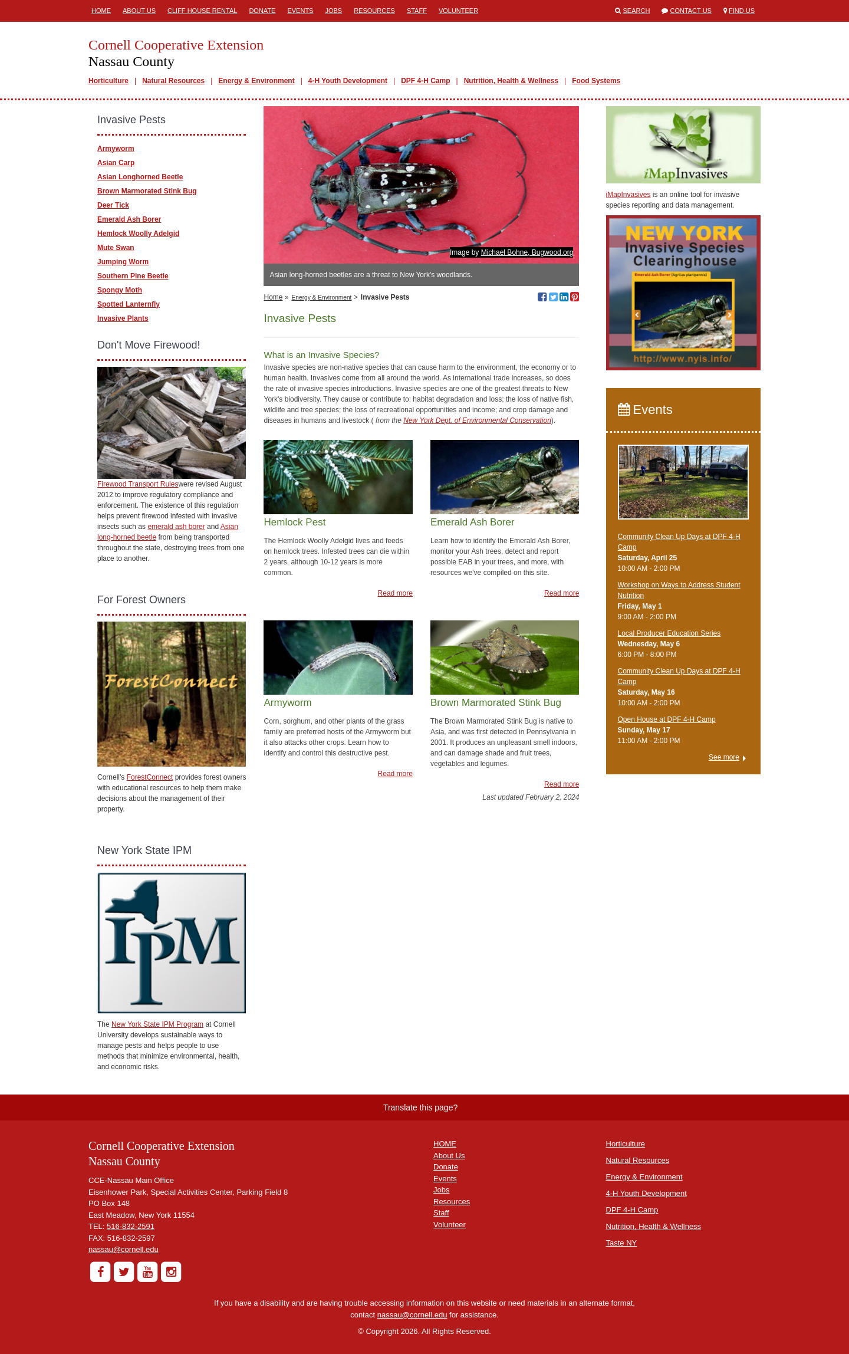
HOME (444, 1143)
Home (101, 10)
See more (724, 757)
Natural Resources (173, 81)
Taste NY (621, 1242)
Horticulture (108, 81)
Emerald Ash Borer (129, 219)
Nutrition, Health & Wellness (511, 81)
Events (300, 10)
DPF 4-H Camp (425, 81)
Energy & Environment (256, 81)
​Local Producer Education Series (669, 633)
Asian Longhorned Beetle (140, 177)
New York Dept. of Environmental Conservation (477, 420)
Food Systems (596, 81)
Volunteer (458, 10)
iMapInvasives (628, 194)
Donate (262, 10)
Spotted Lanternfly (128, 304)
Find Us (742, 10)
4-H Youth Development (347, 81)
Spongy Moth (119, 290)
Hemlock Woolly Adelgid (138, 233)
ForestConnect (150, 777)
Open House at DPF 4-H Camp (667, 719)
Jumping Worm (123, 262)
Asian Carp (115, 163)
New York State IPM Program (157, 1024)
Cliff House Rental (202, 10)
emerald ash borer (176, 526)
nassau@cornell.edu (123, 1249)
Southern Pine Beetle (133, 276)
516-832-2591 (130, 1226)
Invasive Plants (123, 318)
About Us (139, 10)
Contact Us (691, 10)
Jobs (333, 10)
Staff (417, 10)
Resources (374, 10)
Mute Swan (115, 248)
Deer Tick (113, 205)
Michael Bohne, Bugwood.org (527, 252)
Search (636, 10)
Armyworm (115, 148)
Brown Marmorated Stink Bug (147, 191)
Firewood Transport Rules (137, 484)
